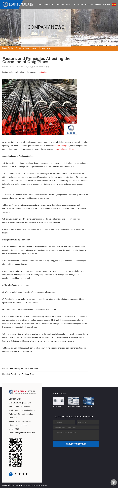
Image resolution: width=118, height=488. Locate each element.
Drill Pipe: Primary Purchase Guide (20, 374)
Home (27, 48)
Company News (44, 48)
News (34, 48)
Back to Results (7, 48)
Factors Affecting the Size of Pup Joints (22, 369)
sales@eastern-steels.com (24, 433)
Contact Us (21, 474)
